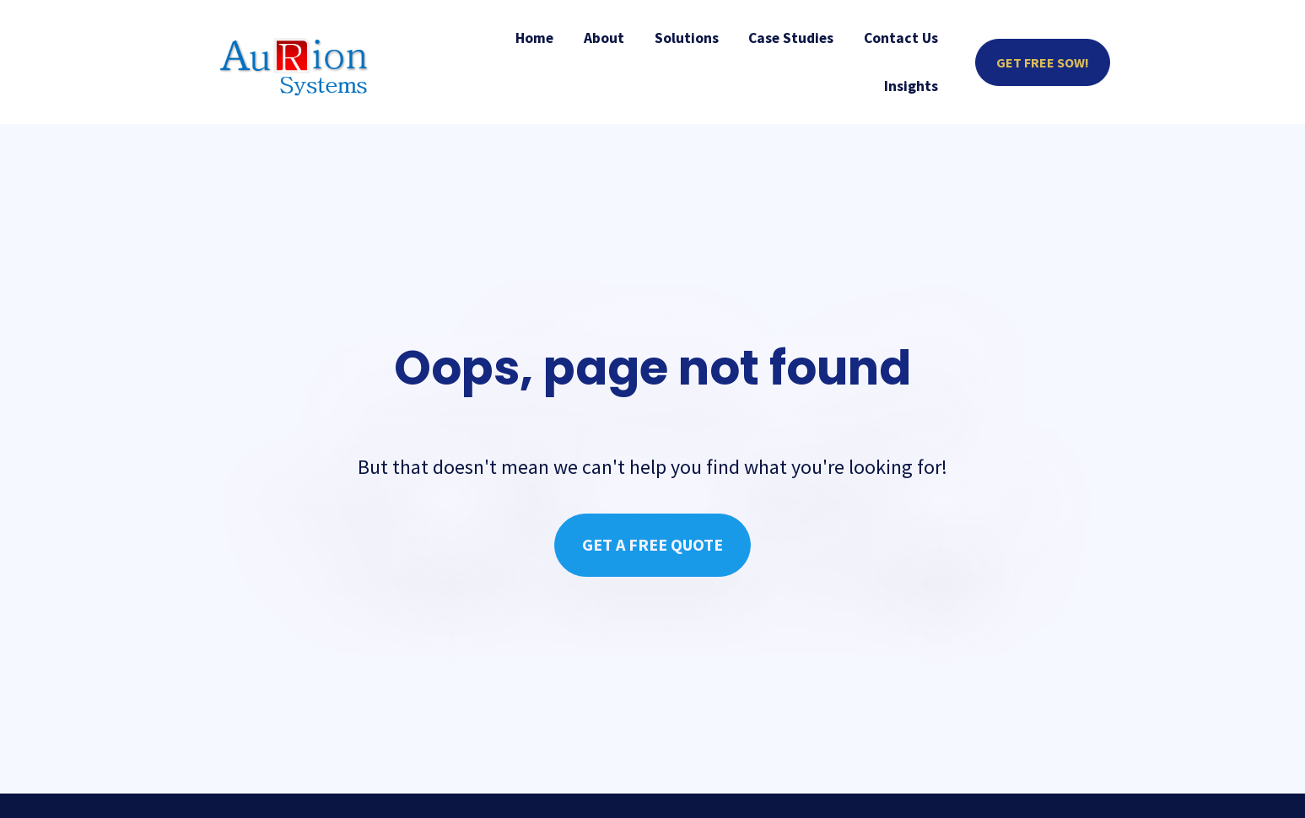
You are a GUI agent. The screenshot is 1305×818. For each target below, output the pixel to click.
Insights (911, 86)
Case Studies (790, 38)
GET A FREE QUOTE (652, 531)
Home (534, 38)
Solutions (687, 38)
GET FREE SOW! (1042, 62)
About (604, 38)
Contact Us (901, 38)
